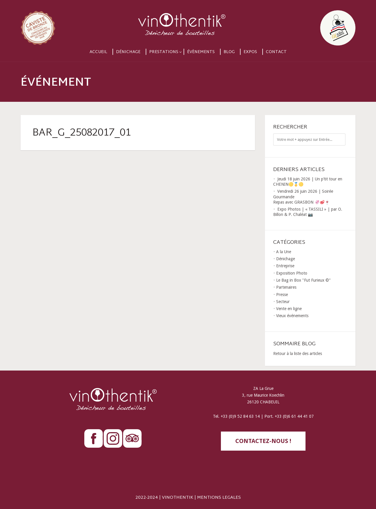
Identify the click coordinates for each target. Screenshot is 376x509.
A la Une (283, 251)
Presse (282, 294)
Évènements (201, 52)
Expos (250, 52)
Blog (229, 52)
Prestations (163, 52)
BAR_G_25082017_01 (81, 133)
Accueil (98, 52)
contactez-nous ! (263, 440)
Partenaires (286, 287)
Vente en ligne (289, 308)
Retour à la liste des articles (297, 353)
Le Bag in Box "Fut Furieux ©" (303, 280)
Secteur (283, 301)
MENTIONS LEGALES (219, 498)
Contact (276, 52)
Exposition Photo (291, 273)
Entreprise (285, 265)
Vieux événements (292, 315)
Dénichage (128, 52)
